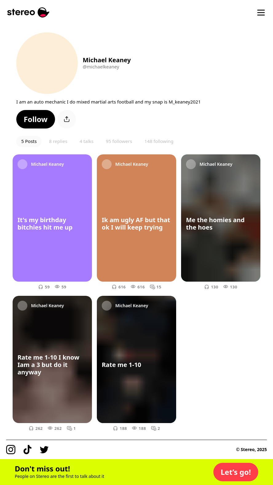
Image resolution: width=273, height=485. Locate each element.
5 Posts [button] (29, 141)
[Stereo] (28, 12)
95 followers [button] (119, 141)
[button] (35, 119)
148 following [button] (159, 141)
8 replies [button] (58, 141)
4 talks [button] (86, 141)
